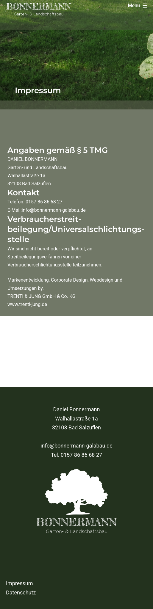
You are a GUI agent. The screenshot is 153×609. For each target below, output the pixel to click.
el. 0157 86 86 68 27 (78, 455)
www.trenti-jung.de (27, 304)
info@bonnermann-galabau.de (76, 445)
